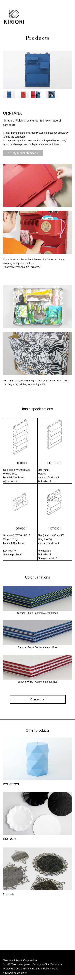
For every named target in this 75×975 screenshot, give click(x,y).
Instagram (10, 954)
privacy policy (11, 964)
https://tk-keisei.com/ (15, 934)
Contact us (37, 699)
